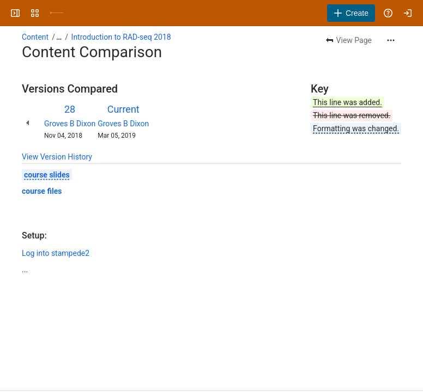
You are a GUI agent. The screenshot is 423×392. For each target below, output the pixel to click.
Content (35, 37)
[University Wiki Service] (56, 13)
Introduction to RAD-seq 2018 (121, 37)
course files (42, 191)
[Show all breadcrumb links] (59, 37)
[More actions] (390, 40)
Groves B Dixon (69, 123)
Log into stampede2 (55, 253)
